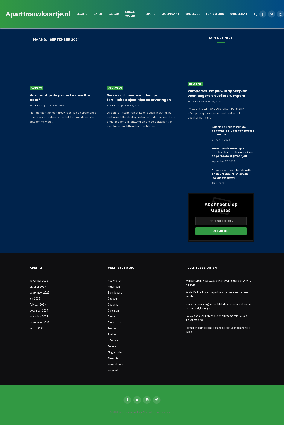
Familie (112, 334)
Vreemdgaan (170, 14)
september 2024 (39, 322)
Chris (36, 105)
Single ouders (130, 13)
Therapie (148, 14)
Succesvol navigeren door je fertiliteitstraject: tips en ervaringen (139, 97)
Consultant (238, 14)
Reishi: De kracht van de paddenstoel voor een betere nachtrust (233, 130)
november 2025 (39, 280)
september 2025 (39, 292)
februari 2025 (38, 304)
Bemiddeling (215, 14)
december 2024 (39, 310)
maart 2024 (36, 328)
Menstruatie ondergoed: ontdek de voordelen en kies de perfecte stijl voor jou (232, 152)
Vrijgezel (192, 14)
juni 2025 (35, 298)
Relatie (82, 14)
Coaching (113, 304)
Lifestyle (195, 83)
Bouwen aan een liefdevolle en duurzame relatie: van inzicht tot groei (231, 173)
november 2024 (39, 316)
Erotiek (112, 328)
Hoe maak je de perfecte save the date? (60, 97)
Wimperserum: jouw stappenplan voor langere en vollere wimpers (217, 93)
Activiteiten (114, 280)
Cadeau (114, 14)
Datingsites (114, 322)
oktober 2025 (38, 286)
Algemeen (115, 88)
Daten (98, 14)
